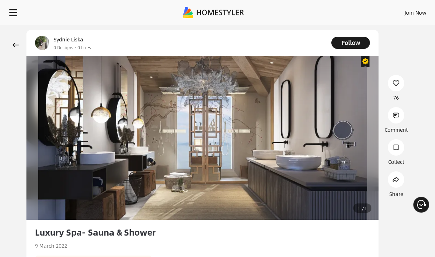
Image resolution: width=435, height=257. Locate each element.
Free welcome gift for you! (288, 28)
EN (354, 11)
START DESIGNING (399, 11)
